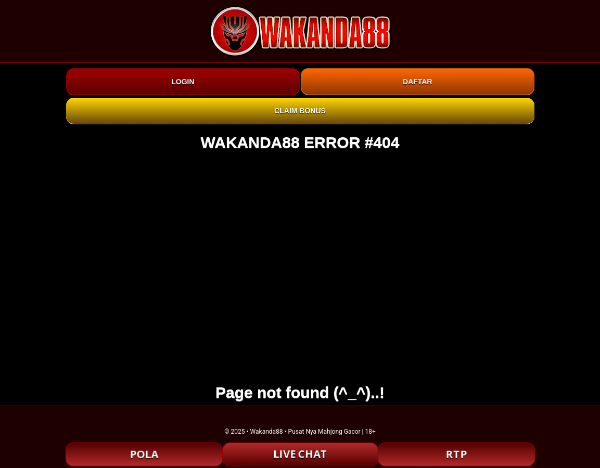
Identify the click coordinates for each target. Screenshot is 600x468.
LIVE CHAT (300, 454)
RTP (456, 454)
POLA (144, 454)
